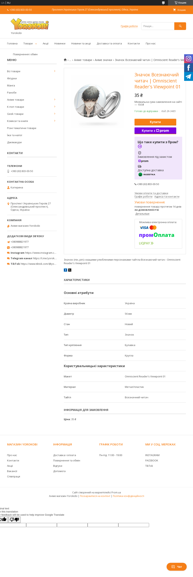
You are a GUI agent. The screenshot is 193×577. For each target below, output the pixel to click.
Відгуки (57, 466)
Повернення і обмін (25, 54)
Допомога (59, 471)
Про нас (151, 43)
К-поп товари (15, 106)
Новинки (59, 43)
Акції (45, 43)
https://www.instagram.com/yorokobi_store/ (51, 252)
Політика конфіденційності (128, 496)
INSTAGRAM (152, 455)
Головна (12, 43)
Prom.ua (116, 492)
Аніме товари (83, 60)
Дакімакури (14, 142)
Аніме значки (103, 60)
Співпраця (13, 476)
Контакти (134, 43)
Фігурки (12, 78)
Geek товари (15, 114)
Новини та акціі (81, 43)
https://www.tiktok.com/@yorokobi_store (45, 264)
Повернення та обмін (66, 460)
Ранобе (12, 92)
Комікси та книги (17, 121)
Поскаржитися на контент (95, 496)
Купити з (155, 131)
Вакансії (12, 471)
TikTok (149, 466)
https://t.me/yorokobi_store (49, 258)
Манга (11, 85)
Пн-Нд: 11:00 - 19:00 (110, 455)
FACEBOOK (151, 460)
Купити (155, 122)
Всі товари (13, 71)
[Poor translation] (14, 519)
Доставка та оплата (109, 43)
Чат (176, 567)
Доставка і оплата (64, 455)
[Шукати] (180, 26)
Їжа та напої (14, 135)
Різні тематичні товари (21, 128)
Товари (28, 43)
